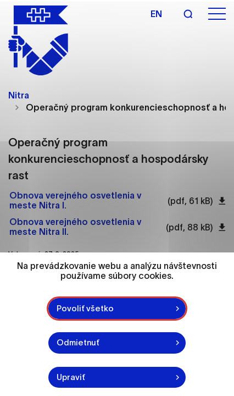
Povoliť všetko (85, 308)
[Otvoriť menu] (217, 14)
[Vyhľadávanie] (187, 13)
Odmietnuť (78, 342)
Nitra (18, 95)
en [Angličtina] (156, 14)
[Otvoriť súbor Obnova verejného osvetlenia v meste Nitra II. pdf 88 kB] (84, 227)
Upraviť (71, 377)
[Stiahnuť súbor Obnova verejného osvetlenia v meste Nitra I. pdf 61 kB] (222, 201)
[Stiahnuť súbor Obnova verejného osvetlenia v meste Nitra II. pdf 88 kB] (222, 227)
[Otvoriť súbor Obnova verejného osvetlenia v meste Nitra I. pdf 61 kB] (85, 200)
